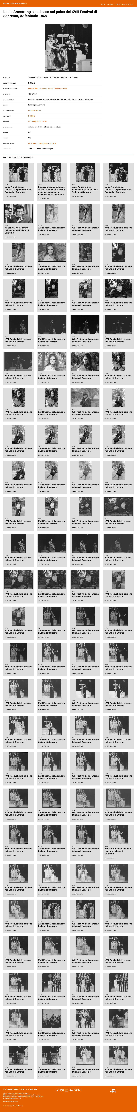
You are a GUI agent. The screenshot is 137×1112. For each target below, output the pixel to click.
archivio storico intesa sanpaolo (20, 3)
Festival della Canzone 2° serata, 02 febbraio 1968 (47, 88)
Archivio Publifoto (121, 4)
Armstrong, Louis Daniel (37, 121)
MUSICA (52, 143)
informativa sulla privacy (10, 1101)
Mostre (130, 4)
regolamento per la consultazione (13, 1106)
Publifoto (31, 116)
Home (103, 4)
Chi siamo (110, 4)
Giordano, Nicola (34, 110)
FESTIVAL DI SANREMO (38, 143)
